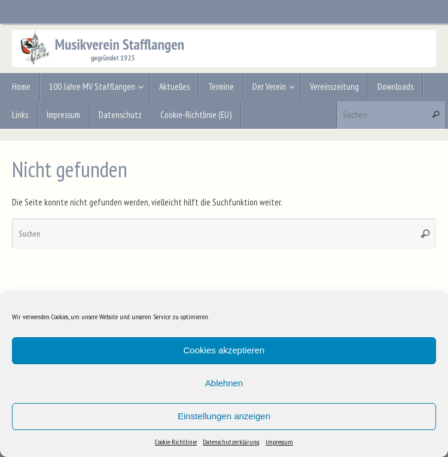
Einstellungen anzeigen (224, 416)
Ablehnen (224, 383)
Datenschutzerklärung (231, 441)
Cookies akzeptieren (224, 350)
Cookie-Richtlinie (176, 441)
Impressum (279, 441)
